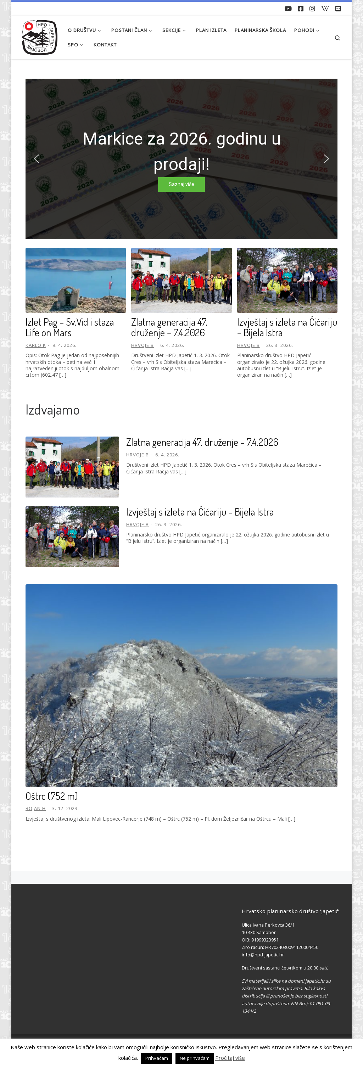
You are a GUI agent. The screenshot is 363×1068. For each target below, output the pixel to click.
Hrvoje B (142, 345)
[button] (36, 158)
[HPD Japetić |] (39, 35)
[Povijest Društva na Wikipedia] (325, 9)
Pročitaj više (230, 1057)
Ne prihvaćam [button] (195, 1058)
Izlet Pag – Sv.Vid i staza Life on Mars (70, 327)
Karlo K (36, 345)
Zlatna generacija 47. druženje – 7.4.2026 (169, 327)
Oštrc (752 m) (52, 795)
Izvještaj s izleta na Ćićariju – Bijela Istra (287, 327)
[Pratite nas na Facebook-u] (300, 9)
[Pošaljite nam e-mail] (338, 9)
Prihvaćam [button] (156, 1058)
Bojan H (36, 808)
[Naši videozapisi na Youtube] (288, 9)
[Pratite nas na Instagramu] (312, 9)
